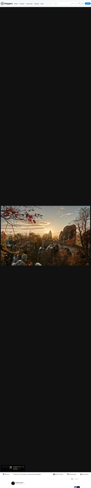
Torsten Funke (19, 482)
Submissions (71, 474)
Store (42, 3)
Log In (82, 3)
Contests (36, 3)
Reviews (22, 3)
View (72, 478)
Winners (6, 474)
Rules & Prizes (58, 474)
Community (29, 3)
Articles (16, 3)
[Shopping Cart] (79, 3)
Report (77, 478)
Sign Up (87, 3)
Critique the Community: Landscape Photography (27, 474)
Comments (84, 474)
